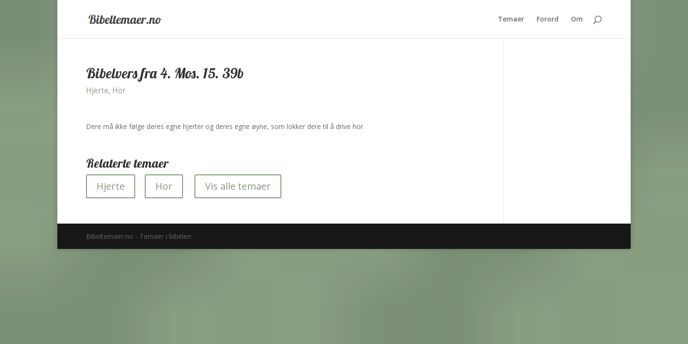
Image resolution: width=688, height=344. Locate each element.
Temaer (511, 19)
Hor (119, 91)
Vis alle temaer (238, 186)
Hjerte (97, 91)
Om (577, 19)
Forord (548, 19)
